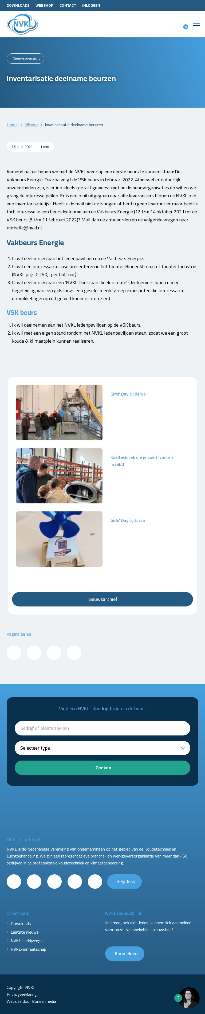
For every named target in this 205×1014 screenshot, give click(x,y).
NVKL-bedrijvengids (28, 941)
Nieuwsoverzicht (26, 58)
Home (12, 125)
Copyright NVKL (21, 987)
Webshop (44, 5)
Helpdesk (125, 881)
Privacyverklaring (22, 994)
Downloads (18, 5)
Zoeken (103, 767)
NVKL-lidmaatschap (28, 949)
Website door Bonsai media (31, 1001)
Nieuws (31, 125)
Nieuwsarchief (102, 599)
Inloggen (91, 5)
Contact (68, 5)
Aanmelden (126, 953)
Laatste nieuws (25, 932)
